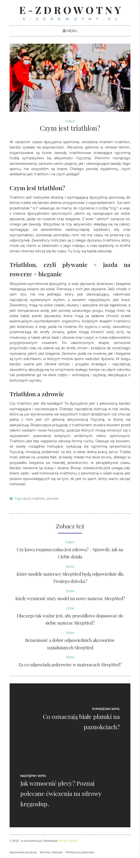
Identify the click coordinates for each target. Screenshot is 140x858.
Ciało (70, 121)
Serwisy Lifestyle (51, 852)
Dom (70, 566)
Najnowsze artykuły (23, 852)
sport (27, 498)
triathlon (38, 498)
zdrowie (53, 498)
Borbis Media (68, 840)
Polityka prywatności (80, 852)
